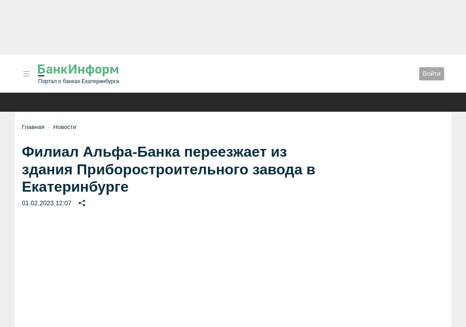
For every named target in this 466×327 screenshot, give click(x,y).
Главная (33, 127)
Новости (64, 127)
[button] (26, 74)
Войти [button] (432, 73)
